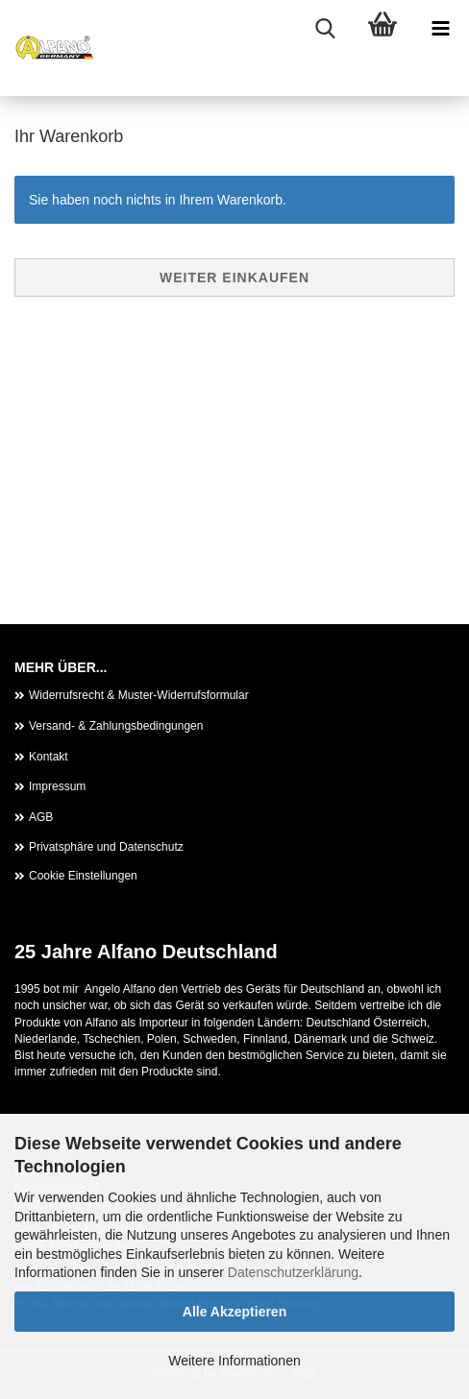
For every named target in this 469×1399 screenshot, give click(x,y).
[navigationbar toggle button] (440, 29)
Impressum (57, 786)
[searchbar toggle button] (325, 29)
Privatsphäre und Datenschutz (106, 847)
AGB (41, 817)
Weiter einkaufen (234, 277)
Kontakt (48, 756)
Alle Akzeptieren (234, 1311)
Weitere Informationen (234, 1360)
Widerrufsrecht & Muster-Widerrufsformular (139, 695)
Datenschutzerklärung (293, 1272)
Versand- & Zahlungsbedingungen (116, 726)
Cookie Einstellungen (83, 875)
